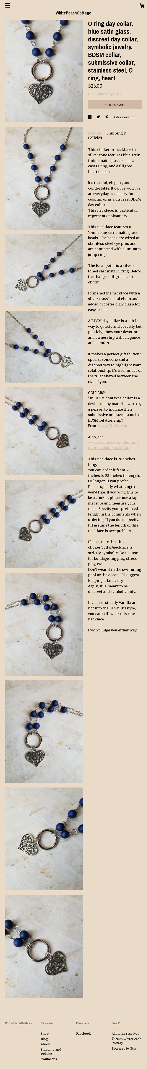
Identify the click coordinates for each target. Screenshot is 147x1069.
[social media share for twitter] (98, 117)
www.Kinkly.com (113, 426)
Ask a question (125, 117)
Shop (45, 1034)
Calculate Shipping (104, 94)
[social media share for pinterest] (107, 117)
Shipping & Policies (107, 135)
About (45, 1044)
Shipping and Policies (51, 1052)
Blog (44, 1039)
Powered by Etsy (124, 1048)
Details (95, 133)
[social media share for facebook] (90, 117)
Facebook (83, 1034)
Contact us (49, 1059)
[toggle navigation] (7, 5)
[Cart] (142, 6)
